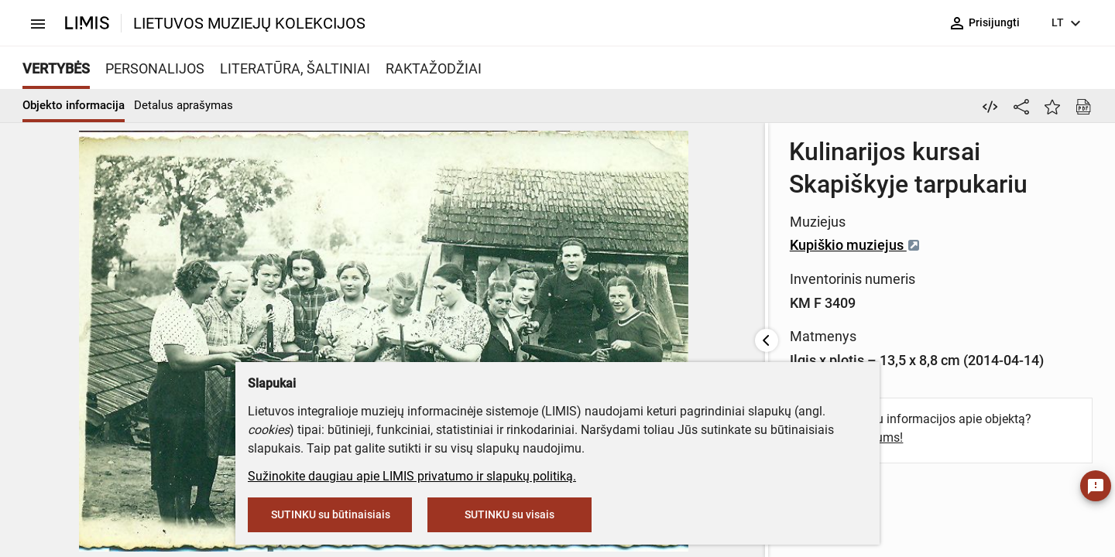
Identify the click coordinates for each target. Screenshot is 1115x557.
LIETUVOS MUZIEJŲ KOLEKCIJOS (249, 23)
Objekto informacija (73, 105)
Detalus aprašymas (183, 105)
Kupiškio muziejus (565, 212)
